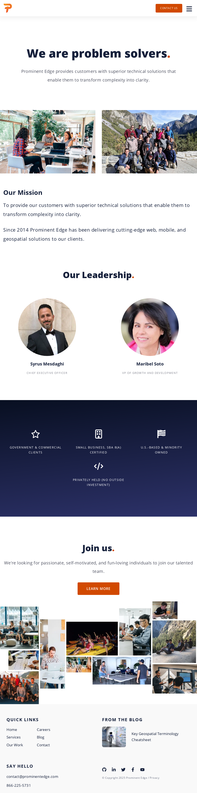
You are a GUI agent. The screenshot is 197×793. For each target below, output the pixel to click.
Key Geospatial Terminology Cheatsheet (155, 736)
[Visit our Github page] (104, 769)
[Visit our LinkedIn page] (114, 769)
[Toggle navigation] (189, 8)
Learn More (98, 588)
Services (14, 737)
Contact (43, 744)
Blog (40, 737)
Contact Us (169, 8)
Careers (43, 729)
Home (12, 729)
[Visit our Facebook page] (133, 769)
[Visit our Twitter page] (123, 769)
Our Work (15, 744)
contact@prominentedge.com (32, 776)
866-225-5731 (19, 785)
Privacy (154, 778)
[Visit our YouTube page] (142, 769)
